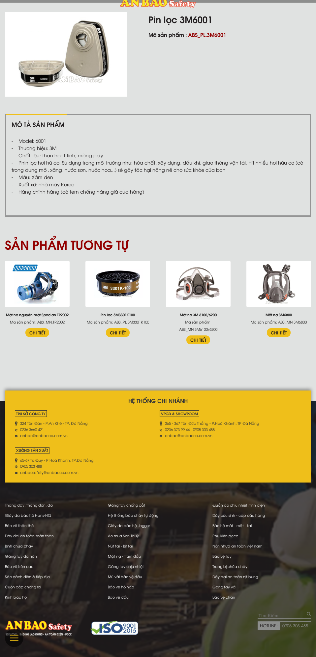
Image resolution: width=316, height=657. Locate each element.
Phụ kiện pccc (225, 535)
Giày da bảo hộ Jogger (129, 525)
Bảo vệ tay (222, 556)
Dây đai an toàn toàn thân (29, 535)
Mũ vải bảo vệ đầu (125, 576)
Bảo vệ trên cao (19, 566)
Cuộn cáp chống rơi (23, 586)
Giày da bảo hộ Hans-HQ (28, 515)
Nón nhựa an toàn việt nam (237, 545)
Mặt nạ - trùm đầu (124, 556)
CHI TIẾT (37, 332)
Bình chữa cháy (19, 545)
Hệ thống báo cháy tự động (133, 515)
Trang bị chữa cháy (230, 566)
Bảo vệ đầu (118, 597)
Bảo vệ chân (223, 597)
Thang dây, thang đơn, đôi (29, 505)
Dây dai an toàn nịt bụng (235, 576)
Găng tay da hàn (21, 556)
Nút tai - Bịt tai (120, 545)
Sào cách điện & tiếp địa (27, 576)
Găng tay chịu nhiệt (126, 566)
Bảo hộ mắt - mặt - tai (232, 525)
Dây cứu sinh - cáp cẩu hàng (238, 515)
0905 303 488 (295, 625)
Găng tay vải (224, 586)
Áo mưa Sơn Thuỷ (123, 535)
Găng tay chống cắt (126, 505)
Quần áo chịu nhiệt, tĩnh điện (238, 505)
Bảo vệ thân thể (19, 525)
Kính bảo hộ (16, 597)
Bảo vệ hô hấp (121, 586)
